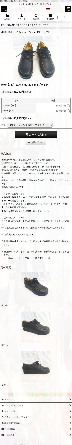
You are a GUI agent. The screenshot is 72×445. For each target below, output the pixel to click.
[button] (4, 9)
